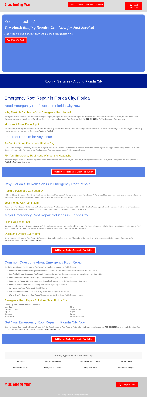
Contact (99, 5)
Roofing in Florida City (47, 131)
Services (89, 5)
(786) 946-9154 (91, 119)
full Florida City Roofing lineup (31, 240)
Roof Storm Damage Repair (90, 362)
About (80, 5)
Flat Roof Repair (126, 362)
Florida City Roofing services (15, 162)
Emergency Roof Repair (52, 367)
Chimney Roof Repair (89, 367)
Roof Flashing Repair (20, 367)
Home (72, 5)
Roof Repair (20, 362)
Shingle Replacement (53, 362)
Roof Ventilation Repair (125, 367)
